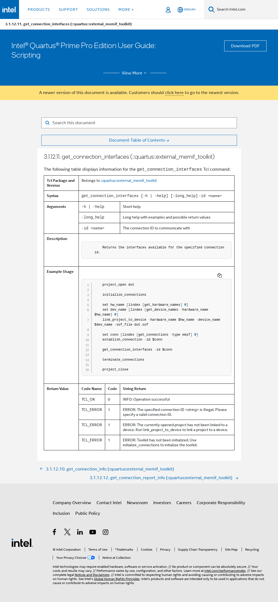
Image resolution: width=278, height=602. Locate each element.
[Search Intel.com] (246, 9)
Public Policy (87, 513)
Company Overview (72, 503)
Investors (162, 503)
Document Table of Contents (137, 140)
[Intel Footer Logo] (22, 542)
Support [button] (68, 9)
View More (135, 73)
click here (174, 92)
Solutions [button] (98, 9)
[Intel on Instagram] (106, 533)
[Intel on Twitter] (67, 533)
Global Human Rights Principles (117, 579)
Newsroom (137, 503)
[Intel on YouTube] (93, 533)
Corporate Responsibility (221, 503)
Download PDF (245, 46)
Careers (183, 503)
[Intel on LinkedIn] (80, 533)
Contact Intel (108, 503)
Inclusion (61, 513)
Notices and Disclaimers (92, 575)
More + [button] (126, 9)
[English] (186, 9)
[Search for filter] (139, 122)
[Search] (211, 9)
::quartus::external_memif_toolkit (129, 180)
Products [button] (39, 9)
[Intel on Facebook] (55, 533)
